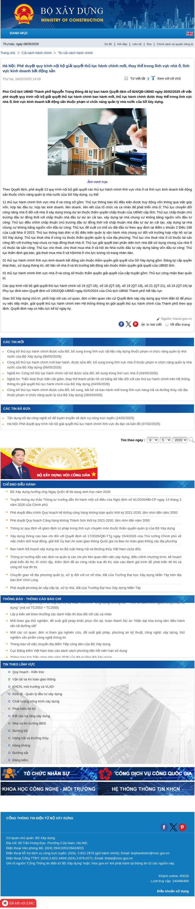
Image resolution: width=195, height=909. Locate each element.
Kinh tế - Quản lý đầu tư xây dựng (37, 694)
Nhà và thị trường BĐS (29, 723)
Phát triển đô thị (24, 709)
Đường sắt (20, 753)
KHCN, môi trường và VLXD (33, 687)
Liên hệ (136, 44)
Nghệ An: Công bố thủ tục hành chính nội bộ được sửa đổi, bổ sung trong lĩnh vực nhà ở (82, 373)
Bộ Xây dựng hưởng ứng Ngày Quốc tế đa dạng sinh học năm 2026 (60, 492)
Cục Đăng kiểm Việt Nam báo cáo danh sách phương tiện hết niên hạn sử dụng (68, 651)
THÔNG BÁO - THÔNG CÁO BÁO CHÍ (32, 599)
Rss (149, 44)
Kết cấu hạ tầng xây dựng (31, 716)
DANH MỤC (19, 33)
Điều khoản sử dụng (173, 891)
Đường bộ (20, 731)
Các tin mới (13, 342)
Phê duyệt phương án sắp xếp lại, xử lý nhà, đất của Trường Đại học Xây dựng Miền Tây (75, 588)
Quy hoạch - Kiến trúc (28, 672)
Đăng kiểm (20, 760)
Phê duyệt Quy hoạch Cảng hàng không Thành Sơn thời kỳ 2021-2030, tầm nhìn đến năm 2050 (80, 520)
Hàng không (21, 745)
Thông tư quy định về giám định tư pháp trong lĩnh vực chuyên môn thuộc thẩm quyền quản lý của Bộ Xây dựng (92, 528)
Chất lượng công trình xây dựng (35, 701)
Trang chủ (8, 53)
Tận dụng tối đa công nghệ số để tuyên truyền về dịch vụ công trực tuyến (70, 418)
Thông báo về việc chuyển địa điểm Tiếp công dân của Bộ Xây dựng (60, 645)
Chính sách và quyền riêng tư (175, 44)
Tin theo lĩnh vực (19, 664)
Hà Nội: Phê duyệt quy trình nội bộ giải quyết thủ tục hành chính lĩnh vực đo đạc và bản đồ (83, 424)
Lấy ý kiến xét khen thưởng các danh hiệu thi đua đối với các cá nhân (61, 615)
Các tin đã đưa (17, 409)
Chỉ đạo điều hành (19, 484)
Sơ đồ (108, 44)
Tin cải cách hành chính (75, 53)
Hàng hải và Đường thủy (30, 738)
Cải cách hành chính (37, 53)
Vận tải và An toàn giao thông (33, 679)
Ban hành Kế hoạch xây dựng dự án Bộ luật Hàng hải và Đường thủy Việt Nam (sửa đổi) (75, 549)
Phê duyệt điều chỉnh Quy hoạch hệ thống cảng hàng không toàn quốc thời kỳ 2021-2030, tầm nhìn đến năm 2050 (93, 512)
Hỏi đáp (122, 44)
